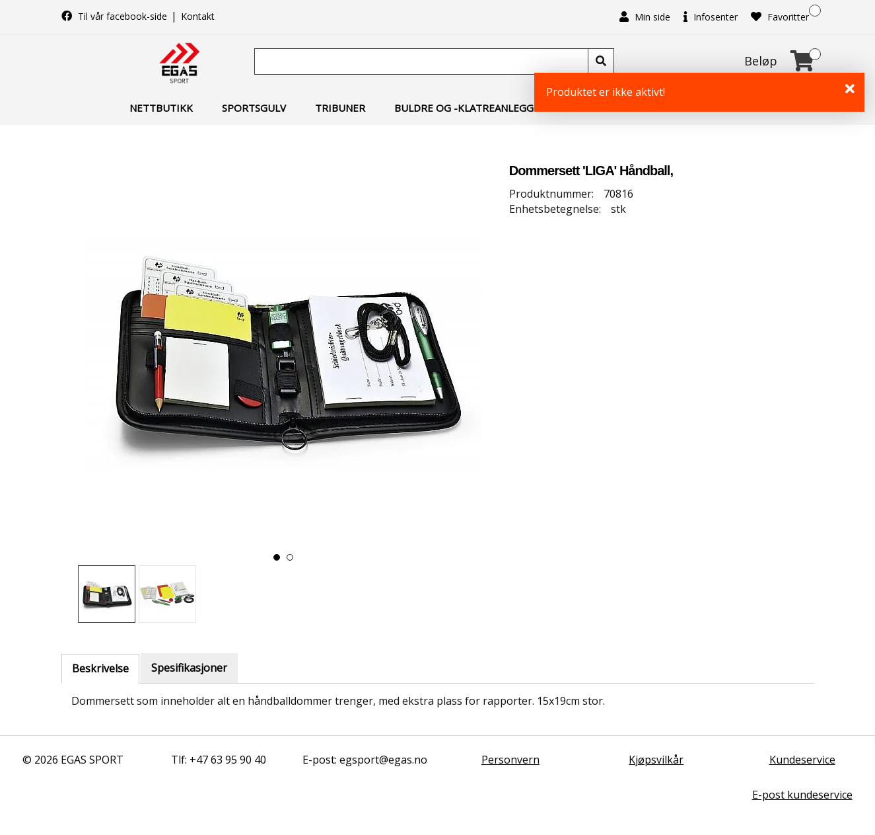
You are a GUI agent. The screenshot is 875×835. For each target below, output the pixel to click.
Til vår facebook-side (115, 16)
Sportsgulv (254, 107)
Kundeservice (802, 759)
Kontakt (198, 16)
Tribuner (340, 107)
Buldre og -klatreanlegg (464, 107)
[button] (276, 557)
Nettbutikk (161, 107)
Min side (644, 17)
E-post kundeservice (802, 794)
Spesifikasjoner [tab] (189, 667)
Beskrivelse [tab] (100, 668)
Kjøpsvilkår (656, 759)
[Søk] (422, 61)
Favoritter (780, 17)
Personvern (510, 759)
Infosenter (710, 17)
